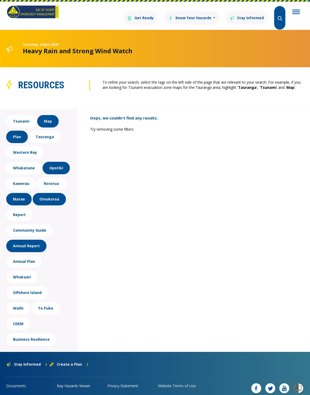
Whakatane (24, 160)
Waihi (18, 300)
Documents (16, 378)
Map (48, 113)
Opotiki (56, 160)
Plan (17, 129)
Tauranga (45, 129)
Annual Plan (24, 253)
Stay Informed (244, 12)
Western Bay (25, 144)
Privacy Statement (122, 378)
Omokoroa (49, 191)
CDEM (18, 316)
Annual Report (26, 238)
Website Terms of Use (177, 378)
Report (19, 207)
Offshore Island (27, 285)
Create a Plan (69, 356)
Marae (19, 191)
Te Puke (45, 300)
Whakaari (22, 269)
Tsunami (21, 113)
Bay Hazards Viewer (73, 378)
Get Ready (126, 12)
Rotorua (51, 175)
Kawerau (21, 175)
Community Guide (29, 222)
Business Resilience (31, 331)
